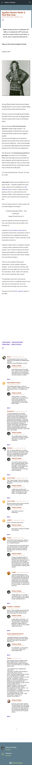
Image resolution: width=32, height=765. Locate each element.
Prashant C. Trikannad (13, 606)
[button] (3, 20)
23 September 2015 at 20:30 (22, 572)
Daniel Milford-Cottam (13, 382)
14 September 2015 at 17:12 (18, 394)
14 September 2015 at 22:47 (18, 508)
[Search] (30, 2)
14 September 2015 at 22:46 (18, 487)
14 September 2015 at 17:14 (18, 459)
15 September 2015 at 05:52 (18, 537)
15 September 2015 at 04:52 (18, 520)
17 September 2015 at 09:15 (18, 645)
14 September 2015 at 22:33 (22, 478)
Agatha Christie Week (17, 342)
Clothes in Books (16, 700)
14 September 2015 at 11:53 (17, 356)
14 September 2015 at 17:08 (19, 448)
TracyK (9, 537)
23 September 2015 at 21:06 (18, 592)
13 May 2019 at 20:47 (16, 658)
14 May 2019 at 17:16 (16, 701)
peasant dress (6, 344)
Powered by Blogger (16, 763)
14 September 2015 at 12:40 (14, 384)
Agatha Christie (6, 342)
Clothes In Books (9, 2)
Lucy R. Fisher (11, 478)
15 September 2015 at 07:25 (14, 608)
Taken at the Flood (16, 344)
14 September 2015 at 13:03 (21, 411)
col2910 (9, 520)
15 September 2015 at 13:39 (18, 526)
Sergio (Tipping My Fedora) (15, 633)
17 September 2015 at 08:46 (14, 635)
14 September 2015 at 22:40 (22, 501)
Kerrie (9, 356)
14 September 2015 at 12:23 (18, 367)
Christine (9, 448)
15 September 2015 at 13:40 (18, 555)
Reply (8, 379)
